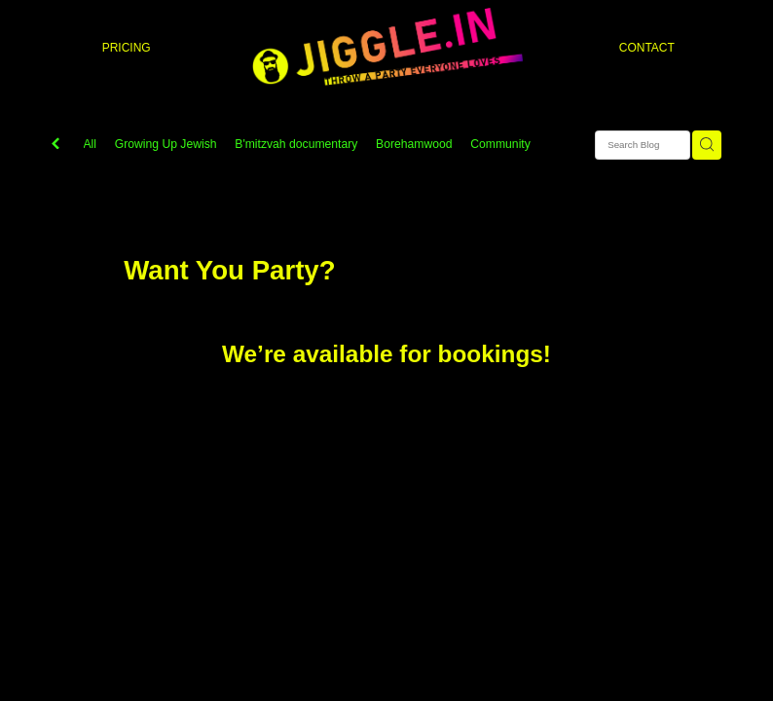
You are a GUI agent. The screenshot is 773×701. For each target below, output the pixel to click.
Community (500, 144)
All (90, 144)
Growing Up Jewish (166, 144)
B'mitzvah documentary (296, 144)
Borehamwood (414, 144)
